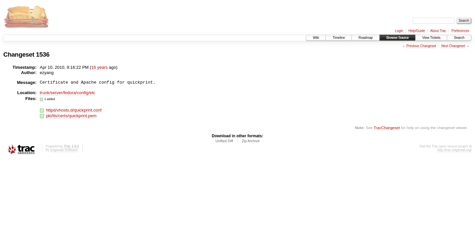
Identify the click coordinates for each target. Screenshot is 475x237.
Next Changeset (453, 46)
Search (459, 38)
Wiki (316, 38)
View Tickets (431, 38)
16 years (99, 67)
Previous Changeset (421, 46)
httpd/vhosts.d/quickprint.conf (73, 110)
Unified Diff (224, 141)
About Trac (438, 31)
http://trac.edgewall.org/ (454, 150)
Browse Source (397, 38)
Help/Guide (416, 31)
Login (399, 31)
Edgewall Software (64, 150)
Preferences (460, 31)
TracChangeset (387, 127)
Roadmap (366, 38)
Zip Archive (251, 141)
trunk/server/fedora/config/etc (67, 92)
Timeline (338, 38)
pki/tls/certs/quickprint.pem (71, 115)
